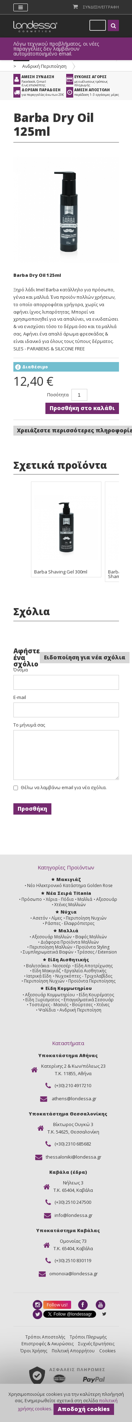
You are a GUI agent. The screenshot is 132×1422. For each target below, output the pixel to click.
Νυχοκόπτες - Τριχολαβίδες (83, 976)
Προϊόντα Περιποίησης (91, 981)
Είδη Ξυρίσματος (42, 1000)
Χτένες (102, 1005)
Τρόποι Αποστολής (45, 1337)
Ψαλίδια (47, 1010)
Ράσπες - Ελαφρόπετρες (69, 923)
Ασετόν (40, 918)
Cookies (107, 1351)
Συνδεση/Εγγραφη (101, 7)
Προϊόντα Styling (92, 947)
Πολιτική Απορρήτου (73, 1351)
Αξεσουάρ (106, 899)
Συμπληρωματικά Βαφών (48, 952)
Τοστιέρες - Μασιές (48, 1005)
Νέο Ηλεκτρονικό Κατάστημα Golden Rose (70, 885)
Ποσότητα (58, 394)
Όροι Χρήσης (33, 1351)
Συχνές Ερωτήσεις (96, 1344)
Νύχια (69, 912)
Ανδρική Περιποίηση (44, 66)
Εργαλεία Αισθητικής (85, 971)
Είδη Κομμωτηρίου (68, 988)
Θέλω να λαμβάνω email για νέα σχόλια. (64, 787)
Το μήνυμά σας (29, 725)
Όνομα (20, 670)
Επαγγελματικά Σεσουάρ (89, 1000)
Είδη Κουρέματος (96, 995)
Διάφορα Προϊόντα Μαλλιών (69, 942)
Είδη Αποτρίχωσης (94, 966)
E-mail (19, 697)
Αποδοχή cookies (84, 1409)
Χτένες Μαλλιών (70, 905)
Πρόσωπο (31, 899)
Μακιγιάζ (68, 879)
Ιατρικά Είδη (38, 976)
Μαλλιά (84, 899)
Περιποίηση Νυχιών (86, 918)
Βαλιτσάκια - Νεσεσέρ (48, 966)
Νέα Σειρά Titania (68, 893)
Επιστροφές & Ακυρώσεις (47, 1344)
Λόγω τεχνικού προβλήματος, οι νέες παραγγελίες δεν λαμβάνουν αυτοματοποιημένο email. (56, 48)
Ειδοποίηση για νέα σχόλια (84, 657)
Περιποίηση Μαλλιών (51, 947)
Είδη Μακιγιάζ (46, 971)
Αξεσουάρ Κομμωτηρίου (50, 995)
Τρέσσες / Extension (97, 952)
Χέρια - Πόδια (60, 899)
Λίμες (56, 918)
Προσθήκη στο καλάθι (82, 408)
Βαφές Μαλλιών (91, 937)
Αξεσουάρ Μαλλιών (51, 937)
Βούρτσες (82, 1005)
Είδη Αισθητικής (68, 959)
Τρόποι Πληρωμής (88, 1337)
